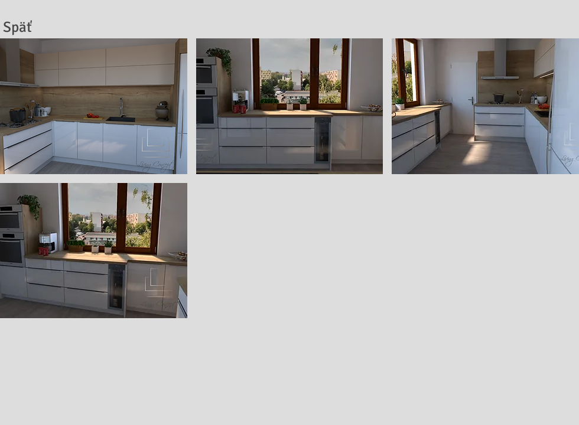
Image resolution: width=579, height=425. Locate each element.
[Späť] (17, 26)
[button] (93, 106)
